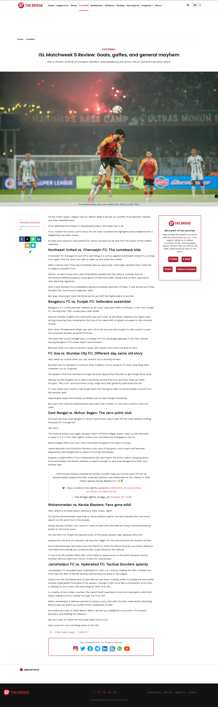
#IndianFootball (132, 488)
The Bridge (105, 642)
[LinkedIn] (38, 239)
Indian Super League (65, 632)
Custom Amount (186, 269)
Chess (74, 5)
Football (83, 5)
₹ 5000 (173, 259)
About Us (168, 692)
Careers (192, 692)
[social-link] (30, 252)
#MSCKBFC (117, 488)
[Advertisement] (109, 27)
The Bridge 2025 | (98, 700)
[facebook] (22, 239)
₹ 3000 (186, 259)
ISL (51, 632)
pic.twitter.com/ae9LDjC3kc (101, 491)
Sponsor (187, 237)
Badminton (97, 5)
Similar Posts (31, 669)
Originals (147, 5)
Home (51, 5)
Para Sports (133, 5)
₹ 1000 (167, 269)
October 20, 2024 (121, 497)
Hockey (120, 5)
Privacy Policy (154, 692)
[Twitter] (27, 239)
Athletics (110, 5)
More (159, 5)
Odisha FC (83, 632)
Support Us (62, 5)
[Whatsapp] (33, 239)
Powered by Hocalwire (117, 700)
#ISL (107, 488)
